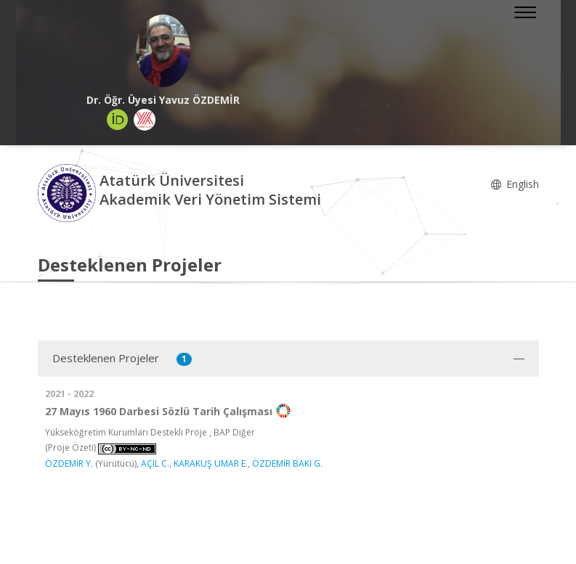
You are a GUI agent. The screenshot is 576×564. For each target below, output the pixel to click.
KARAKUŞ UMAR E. (211, 463)
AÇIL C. (155, 463)
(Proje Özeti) (70, 447)
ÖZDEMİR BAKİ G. (287, 463)
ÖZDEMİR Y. (69, 463)
